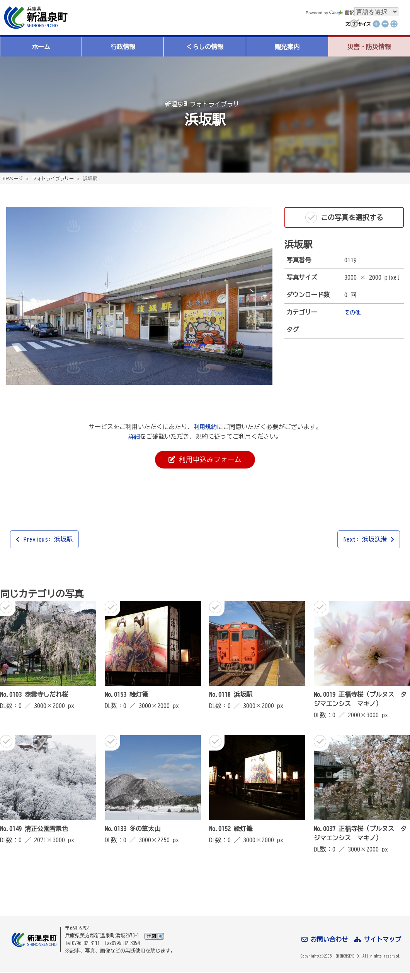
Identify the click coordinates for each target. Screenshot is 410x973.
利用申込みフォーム (205, 460)
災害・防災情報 (369, 47)
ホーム (41, 47)
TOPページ (12, 178)
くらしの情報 (204, 47)
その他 (353, 312)
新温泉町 (35, 17)
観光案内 (287, 47)
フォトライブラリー (53, 178)
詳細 (134, 436)
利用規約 (205, 427)
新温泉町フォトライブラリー (205, 104)
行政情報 (123, 47)
